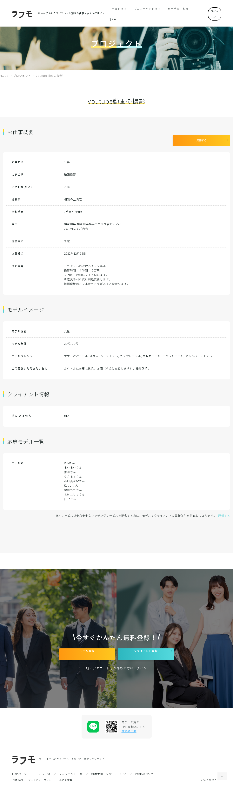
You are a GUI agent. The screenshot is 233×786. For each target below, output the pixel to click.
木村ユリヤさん (74, 491)
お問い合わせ (144, 774)
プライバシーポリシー (41, 779)
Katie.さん (71, 482)
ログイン (211, 8)
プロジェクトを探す (146, 8)
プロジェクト (22, 76)
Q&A (123, 774)
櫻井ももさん (73, 487)
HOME (4, 76)
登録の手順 (129, 731)
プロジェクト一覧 (71, 774)
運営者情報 (65, 779)
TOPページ (19, 774)
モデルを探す (119, 8)
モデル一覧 (43, 774)
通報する (224, 513)
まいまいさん (73, 464)
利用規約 (18, 779)
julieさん (70, 496)
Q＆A (193, 8)
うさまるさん (73, 474)
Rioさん (69, 460)
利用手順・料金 (173, 8)
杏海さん (70, 469)
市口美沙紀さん (74, 478)
